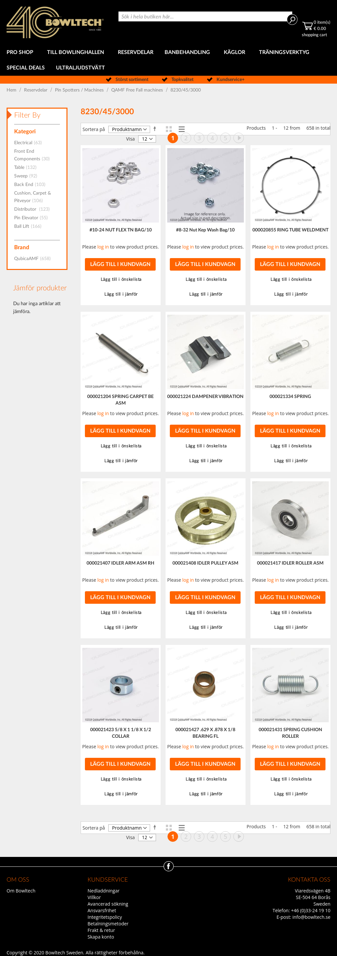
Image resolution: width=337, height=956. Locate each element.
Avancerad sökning (108, 904)
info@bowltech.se (311, 917)
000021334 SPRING (290, 396)
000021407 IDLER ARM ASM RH (120, 563)
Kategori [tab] (25, 131)
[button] (120, 279)
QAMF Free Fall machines (137, 90)
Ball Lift (29, 226)
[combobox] (205, 16)
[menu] (168, 60)
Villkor (94, 897)
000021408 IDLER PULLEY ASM (205, 563)
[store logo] (55, 22)
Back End (31, 184)
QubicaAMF (34, 258)
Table (27, 167)
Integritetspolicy (105, 917)
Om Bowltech (21, 891)
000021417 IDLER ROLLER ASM (290, 563)
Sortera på (94, 129)
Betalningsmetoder (108, 923)
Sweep (27, 176)
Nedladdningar (103, 891)
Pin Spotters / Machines (80, 90)
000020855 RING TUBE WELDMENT (290, 230)
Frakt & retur (101, 930)
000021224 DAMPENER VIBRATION (205, 396)
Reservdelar (36, 90)
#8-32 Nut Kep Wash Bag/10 (205, 230)
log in (103, 247)
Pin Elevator (33, 218)
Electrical (30, 143)
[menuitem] (21, 52)
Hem (12, 90)
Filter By (27, 115)
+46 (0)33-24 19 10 (310, 910)
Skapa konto (101, 937)
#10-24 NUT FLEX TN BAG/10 (121, 230)
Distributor (34, 209)
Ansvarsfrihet (102, 910)
